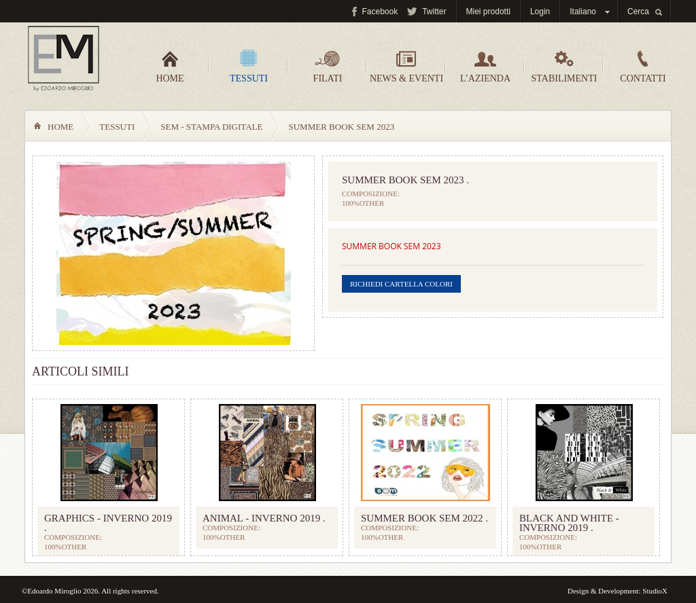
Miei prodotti (488, 11)
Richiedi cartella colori (401, 284)
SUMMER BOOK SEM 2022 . (424, 518)
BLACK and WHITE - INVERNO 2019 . (569, 523)
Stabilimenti (564, 67)
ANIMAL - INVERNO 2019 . (264, 518)
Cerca (638, 11)
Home (170, 67)
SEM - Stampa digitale (211, 127)
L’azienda (485, 67)
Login (540, 11)
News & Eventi (406, 67)
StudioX (654, 591)
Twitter (434, 11)
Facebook (380, 11)
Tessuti (249, 67)
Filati (328, 67)
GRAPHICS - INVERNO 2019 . (108, 523)
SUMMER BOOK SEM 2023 (391, 246)
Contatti (642, 67)
